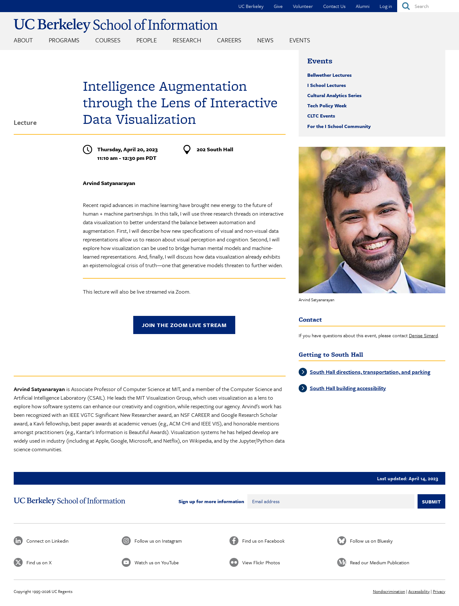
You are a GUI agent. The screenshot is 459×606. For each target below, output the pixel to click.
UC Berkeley (251, 6)
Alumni (362, 6)
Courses (107, 40)
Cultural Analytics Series (334, 95)
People (146, 40)
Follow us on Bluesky (371, 540)
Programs (64, 40)
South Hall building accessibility (348, 388)
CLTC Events (321, 115)
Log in (386, 6)
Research (187, 40)
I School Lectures (326, 85)
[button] (372, 220)
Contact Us (334, 6)
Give (278, 6)
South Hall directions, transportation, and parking (370, 372)
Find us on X (39, 562)
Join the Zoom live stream (184, 325)
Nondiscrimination (389, 591)
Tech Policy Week (327, 105)
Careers (229, 40)
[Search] (428, 6)
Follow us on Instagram (158, 540)
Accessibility (419, 591)
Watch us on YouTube (157, 562)
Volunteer (303, 6)
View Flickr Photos (261, 562)
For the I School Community (339, 126)
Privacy (439, 591)
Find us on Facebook (263, 540)
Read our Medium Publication (379, 562)
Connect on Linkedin (47, 540)
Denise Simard (423, 335)
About (23, 40)
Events (299, 40)
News (265, 40)
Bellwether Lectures (329, 74)
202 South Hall (215, 149)
